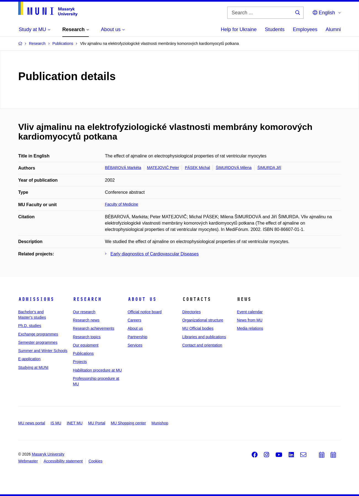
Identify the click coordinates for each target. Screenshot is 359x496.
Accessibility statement (63, 461)
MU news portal (31, 423)
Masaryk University (48, 454)
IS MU (55, 423)
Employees (305, 29)
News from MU (249, 320)
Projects (80, 361)
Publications (83, 353)
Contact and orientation (202, 345)
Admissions (36, 299)
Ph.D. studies (29, 325)
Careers (134, 320)
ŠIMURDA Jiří (269, 167)
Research (87, 299)
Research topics (86, 337)
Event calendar (249, 312)
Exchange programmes (38, 334)
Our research (84, 312)
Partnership (138, 337)
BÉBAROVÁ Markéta (123, 167)
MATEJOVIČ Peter (163, 167)
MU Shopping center (128, 423)
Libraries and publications (204, 337)
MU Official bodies (197, 328)
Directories (191, 312)
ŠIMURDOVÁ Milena (233, 167)
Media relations (250, 328)
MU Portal (96, 423)
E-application (29, 359)
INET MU (74, 423)
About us (142, 299)
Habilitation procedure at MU (97, 370)
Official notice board (145, 312)
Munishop (159, 423)
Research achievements (93, 328)
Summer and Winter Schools (42, 350)
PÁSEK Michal (197, 167)
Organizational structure (202, 320)
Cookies (96, 461)
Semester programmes (37, 342)
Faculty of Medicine (121, 204)
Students (275, 29)
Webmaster (28, 461)
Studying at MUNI (33, 367)
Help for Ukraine (239, 29)
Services (135, 345)
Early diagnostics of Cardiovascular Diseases (155, 254)
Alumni (333, 29)
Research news (86, 320)
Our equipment (85, 345)
